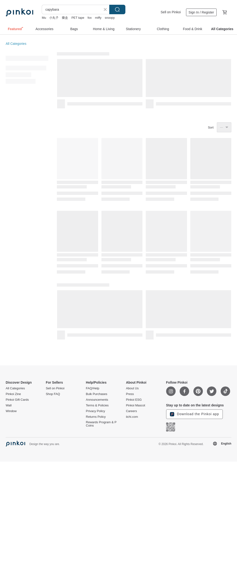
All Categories (16, 44)
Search (117, 9)
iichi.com (132, 416)
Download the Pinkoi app (194, 414)
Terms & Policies (97, 405)
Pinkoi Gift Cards (17, 399)
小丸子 (54, 17)
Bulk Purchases (96, 394)
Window (11, 411)
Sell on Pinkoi (171, 12)
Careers (131, 411)
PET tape (77, 17)
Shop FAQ (53, 394)
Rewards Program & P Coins (101, 424)
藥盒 (65, 17)
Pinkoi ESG (133, 399)
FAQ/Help (92, 388)
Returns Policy (96, 416)
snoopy (110, 17)
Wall (9, 405)
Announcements (97, 399)
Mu (44, 17)
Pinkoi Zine (13, 394)
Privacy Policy (95, 411)
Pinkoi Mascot (135, 405)
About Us (132, 388)
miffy (98, 17)
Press (130, 394)
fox (89, 17)
